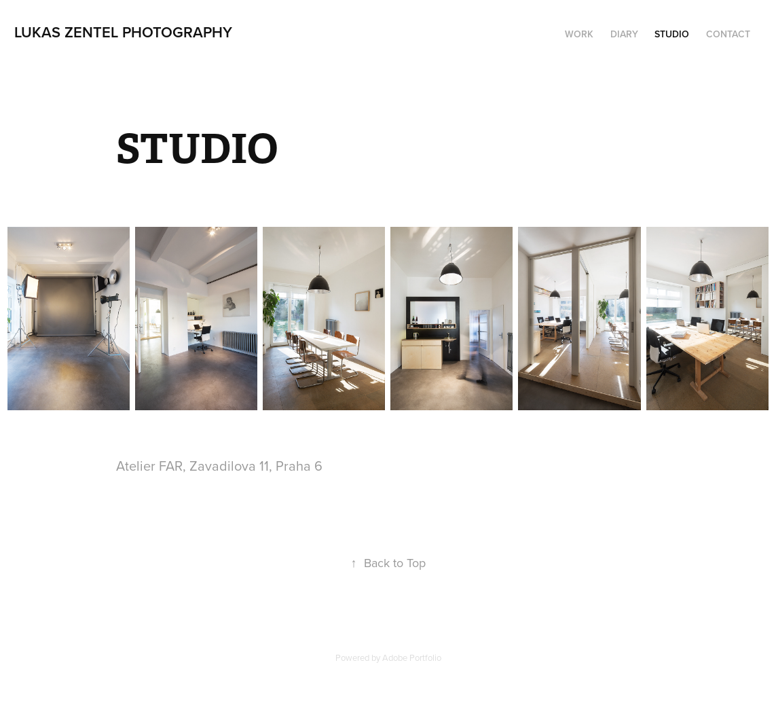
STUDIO (671, 34)
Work (579, 34)
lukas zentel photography (123, 32)
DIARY (624, 34)
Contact (728, 34)
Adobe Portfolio (411, 657)
